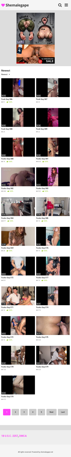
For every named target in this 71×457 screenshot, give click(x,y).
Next (51, 412)
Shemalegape (15, 5)
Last (63, 412)
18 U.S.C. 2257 (9, 435)
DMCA (23, 435)
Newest (4, 74)
